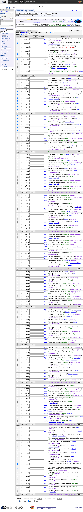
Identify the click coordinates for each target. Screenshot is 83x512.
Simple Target (20, 10)
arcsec (45, 87)
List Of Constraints (32, 31)
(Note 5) (78, 97)
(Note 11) (68, 154)
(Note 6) (64, 92)
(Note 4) (61, 85)
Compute (4, 35)
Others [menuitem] (37, 2)
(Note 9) (64, 136)
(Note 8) (50, 411)
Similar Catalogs (57, 21)
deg (45, 39)
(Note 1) (68, 54)
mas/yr (46, 410)
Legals (80, 507)
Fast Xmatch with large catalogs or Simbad (72, 10)
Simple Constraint (21, 31)
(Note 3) (65, 83)
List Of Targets (29, 10)
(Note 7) (70, 78)
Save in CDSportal (4, 11)
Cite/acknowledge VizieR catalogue (46, 507)
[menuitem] (4, 2)
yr (44, 92)
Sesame (29, 11)
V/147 (7, 19)
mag (45, 98)
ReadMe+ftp (70, 19)
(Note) (68, 25)
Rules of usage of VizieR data (45, 508)
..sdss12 (7, 21)
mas (45, 427)
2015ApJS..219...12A (68, 21)
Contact (76, 507)
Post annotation (36, 22)
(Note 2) (67, 64)
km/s (45, 138)
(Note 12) (69, 461)
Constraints (25, 32)
